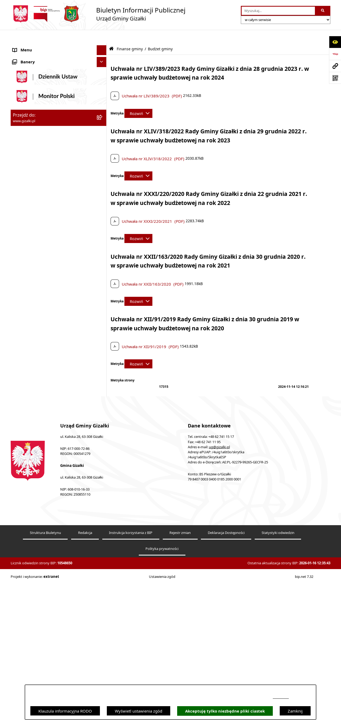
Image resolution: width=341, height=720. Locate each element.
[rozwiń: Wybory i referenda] (102, 394)
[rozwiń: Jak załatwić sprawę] (102, 204)
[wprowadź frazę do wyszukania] (278, 11)
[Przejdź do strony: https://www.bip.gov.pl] (335, 54)
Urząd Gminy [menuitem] (25, 314)
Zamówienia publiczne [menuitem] (33, 154)
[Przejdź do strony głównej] (98, 14)
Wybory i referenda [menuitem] (30, 394)
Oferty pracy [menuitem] (24, 173)
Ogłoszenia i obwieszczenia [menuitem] (38, 46)
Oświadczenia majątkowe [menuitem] (36, 364)
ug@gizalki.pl (219, 600)
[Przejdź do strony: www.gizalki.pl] (335, 66)
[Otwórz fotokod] (335, 78)
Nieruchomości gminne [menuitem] (34, 163)
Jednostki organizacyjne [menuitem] (34, 324)
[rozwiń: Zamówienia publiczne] (102, 154)
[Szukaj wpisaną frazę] (323, 11)
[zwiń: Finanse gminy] (102, 214)
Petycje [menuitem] (19, 384)
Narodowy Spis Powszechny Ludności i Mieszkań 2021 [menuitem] (48, 186)
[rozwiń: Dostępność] (102, 424)
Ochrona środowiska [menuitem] (32, 354)
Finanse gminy (130, 35)
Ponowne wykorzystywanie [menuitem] (38, 454)
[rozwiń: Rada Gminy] (102, 294)
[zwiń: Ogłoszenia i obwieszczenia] (102, 46)
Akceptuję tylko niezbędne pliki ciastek (225, 711)
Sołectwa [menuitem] (21, 334)
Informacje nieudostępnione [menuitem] (39, 444)
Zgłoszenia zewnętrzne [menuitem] (34, 434)
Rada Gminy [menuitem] (24, 294)
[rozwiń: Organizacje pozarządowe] (102, 344)
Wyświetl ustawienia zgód (138, 711)
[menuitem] (59, 60)
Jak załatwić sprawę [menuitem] (30, 204)
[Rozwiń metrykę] (138, 99)
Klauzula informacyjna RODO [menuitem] (39, 474)
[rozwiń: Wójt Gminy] (102, 304)
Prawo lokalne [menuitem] (26, 374)
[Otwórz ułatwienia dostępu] (335, 42)
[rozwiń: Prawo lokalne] (102, 374)
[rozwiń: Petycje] (102, 384)
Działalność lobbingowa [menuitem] (34, 404)
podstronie (281, 697)
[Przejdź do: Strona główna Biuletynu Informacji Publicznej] (111, 35)
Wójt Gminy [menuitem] (24, 304)
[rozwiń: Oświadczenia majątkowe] (102, 364)
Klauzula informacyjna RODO (65, 711)
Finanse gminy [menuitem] (26, 214)
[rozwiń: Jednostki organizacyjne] (102, 324)
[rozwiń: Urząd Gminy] (102, 314)
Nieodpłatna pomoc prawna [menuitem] (38, 414)
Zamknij (295, 711)
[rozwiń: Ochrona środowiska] (102, 354)
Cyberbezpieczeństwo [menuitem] (32, 464)
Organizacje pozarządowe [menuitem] (36, 344)
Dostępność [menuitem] (23, 424)
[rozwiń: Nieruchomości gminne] (102, 164)
